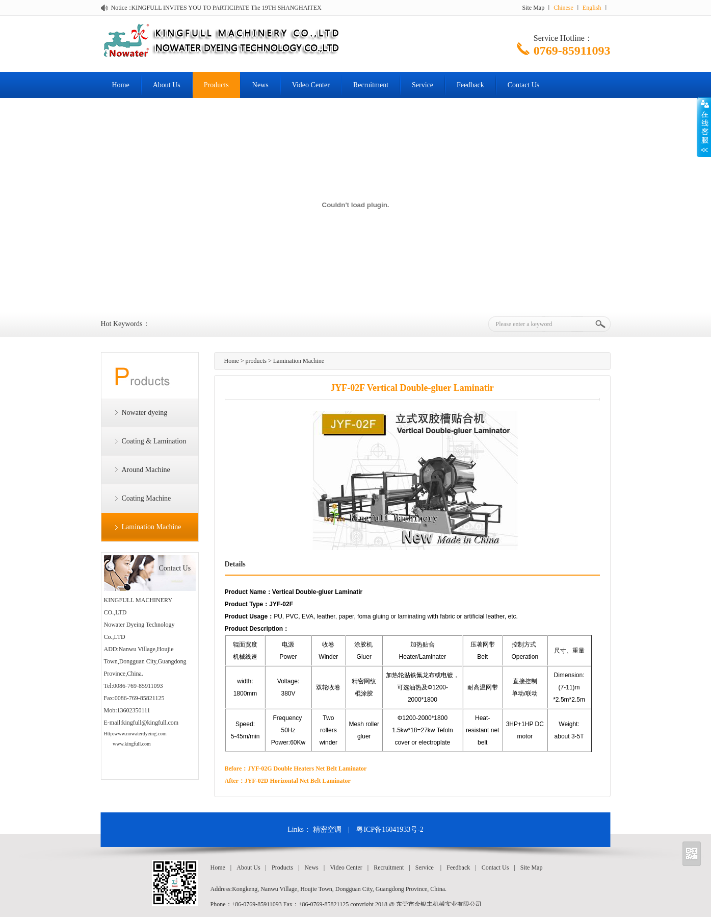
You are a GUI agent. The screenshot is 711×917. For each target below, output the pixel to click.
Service (422, 85)
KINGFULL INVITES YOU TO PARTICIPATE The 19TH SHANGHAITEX (226, 7)
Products (216, 85)
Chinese (563, 7)
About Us (166, 85)
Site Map (533, 7)
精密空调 (327, 829)
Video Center (311, 85)
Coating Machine (146, 498)
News (260, 85)
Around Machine (146, 470)
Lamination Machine (151, 527)
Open (704, 127)
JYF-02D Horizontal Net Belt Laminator (298, 780)
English (592, 7)
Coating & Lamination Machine (144, 446)
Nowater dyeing (145, 412)
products (256, 360)
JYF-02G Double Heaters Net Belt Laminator (307, 768)
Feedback (470, 85)
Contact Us (524, 85)
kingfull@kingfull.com (150, 722)
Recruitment (370, 85)
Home (120, 85)
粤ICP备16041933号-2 (389, 829)
